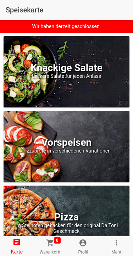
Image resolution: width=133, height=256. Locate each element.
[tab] (16, 246)
